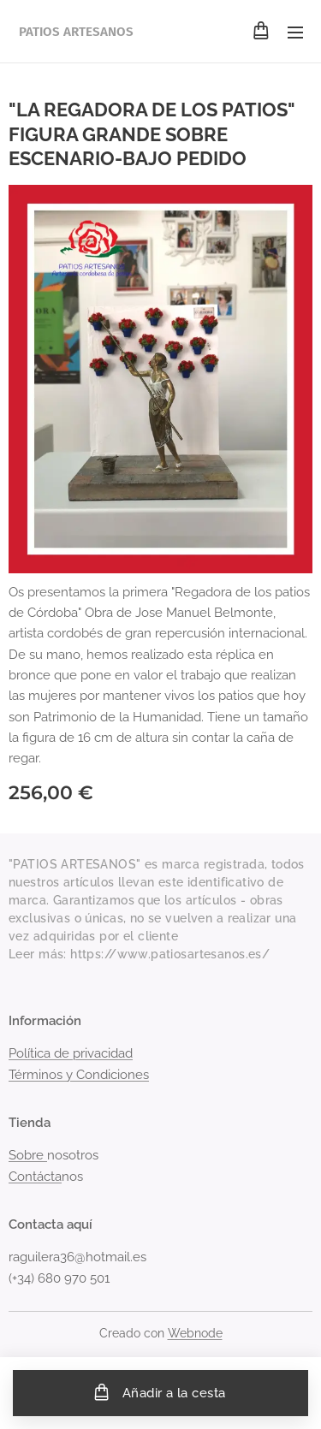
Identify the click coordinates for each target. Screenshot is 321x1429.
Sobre (28, 1156)
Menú (295, 32)
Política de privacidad (71, 1054)
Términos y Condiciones (79, 1074)
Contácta (35, 1176)
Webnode (195, 1333)
